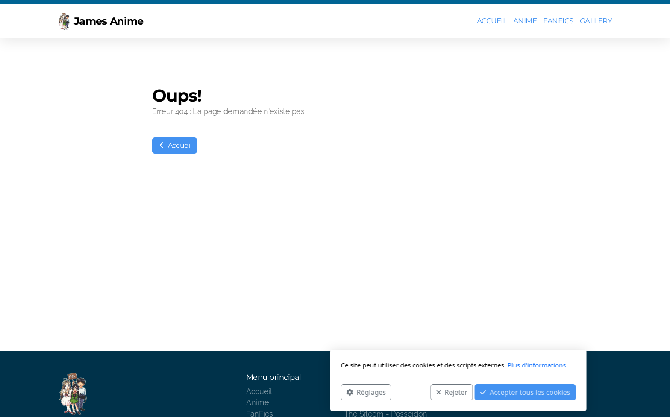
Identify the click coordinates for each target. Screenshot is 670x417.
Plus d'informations (413, 365)
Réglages (242, 392)
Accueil (174, 145)
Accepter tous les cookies (402, 392)
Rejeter (328, 392)
